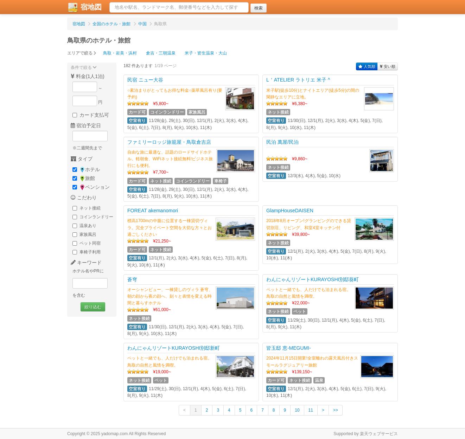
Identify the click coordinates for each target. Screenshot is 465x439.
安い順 (387, 66)
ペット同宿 (86, 243)
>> (335, 410)
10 (297, 410)
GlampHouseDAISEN (289, 210)
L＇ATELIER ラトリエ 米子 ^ (298, 80)
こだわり (84, 197)
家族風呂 (84, 234)
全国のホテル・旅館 (111, 23)
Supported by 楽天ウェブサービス (365, 433)
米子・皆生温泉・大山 (206, 53)
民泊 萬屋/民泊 (282, 142)
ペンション (91, 187)
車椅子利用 (86, 252)
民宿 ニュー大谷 (145, 80)
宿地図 (84, 7)
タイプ (82, 159)
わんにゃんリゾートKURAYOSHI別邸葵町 (312, 279)
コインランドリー (92, 216)
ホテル (86, 170)
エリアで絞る (81, 53)
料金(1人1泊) (87, 76)
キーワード (86, 262)
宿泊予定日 (86, 125)
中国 (142, 23)
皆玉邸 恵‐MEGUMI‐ (288, 348)
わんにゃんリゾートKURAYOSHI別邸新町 (173, 348)
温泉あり (84, 225)
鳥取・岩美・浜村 (120, 53)
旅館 (83, 178)
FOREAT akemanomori (152, 210)
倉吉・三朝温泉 (161, 53)
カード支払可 (90, 115)
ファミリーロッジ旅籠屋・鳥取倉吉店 (169, 142)
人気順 (366, 66)
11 (310, 410)
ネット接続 (86, 208)
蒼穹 (132, 279)
